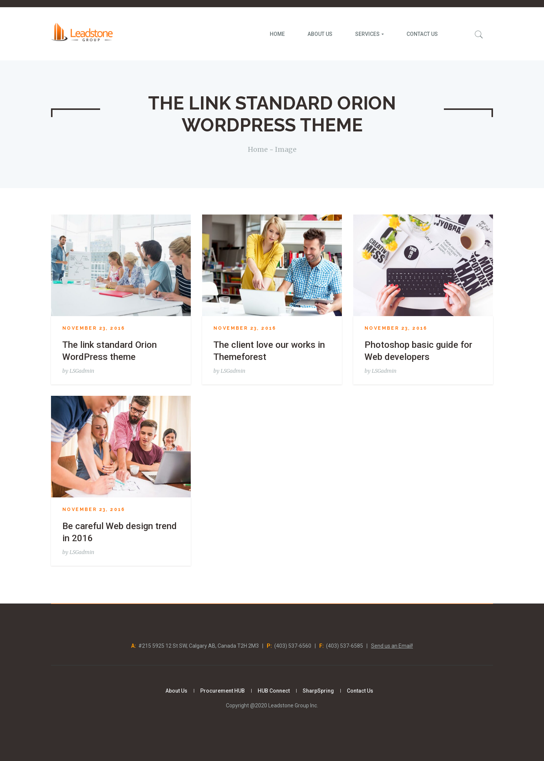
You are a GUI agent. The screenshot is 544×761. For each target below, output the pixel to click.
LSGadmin (82, 370)
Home (258, 149)
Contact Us (360, 690)
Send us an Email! (392, 646)
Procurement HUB (222, 690)
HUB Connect (274, 690)
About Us (176, 690)
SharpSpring (318, 690)
